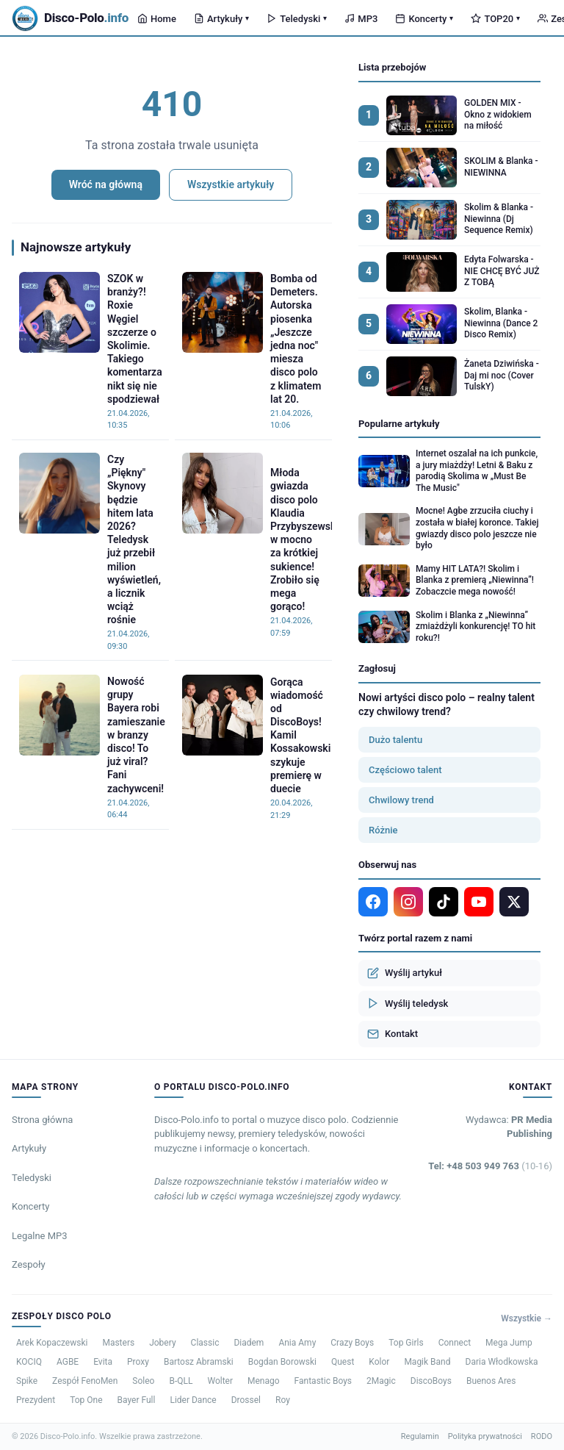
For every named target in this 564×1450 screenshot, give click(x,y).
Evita (102, 1362)
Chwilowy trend (401, 799)
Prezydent (35, 1400)
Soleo (143, 1381)
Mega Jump (508, 1343)
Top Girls (405, 1343)
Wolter (220, 1381)
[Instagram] (408, 901)
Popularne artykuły (399, 423)
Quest (342, 1362)
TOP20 (495, 18)
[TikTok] (443, 901)
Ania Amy (297, 1343)
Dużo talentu (395, 739)
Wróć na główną (105, 184)
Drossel (246, 1400)
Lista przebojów (392, 67)
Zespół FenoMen (85, 1381)
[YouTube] (479, 901)
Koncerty (424, 18)
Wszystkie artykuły (230, 184)
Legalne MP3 (40, 1235)
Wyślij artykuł (404, 973)
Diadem (249, 1343)
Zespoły (29, 1264)
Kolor (379, 1362)
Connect (454, 1343)
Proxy (138, 1362)
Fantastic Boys (323, 1381)
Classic (205, 1343)
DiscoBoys (431, 1381)
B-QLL (180, 1381)
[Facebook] (373, 901)
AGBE (68, 1362)
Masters (118, 1343)
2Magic (381, 1381)
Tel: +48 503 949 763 (490, 1165)
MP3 (360, 18)
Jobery (162, 1343)
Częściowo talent (405, 769)
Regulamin (420, 1436)
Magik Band (427, 1362)
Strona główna (42, 1119)
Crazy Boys (352, 1343)
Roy (282, 1400)
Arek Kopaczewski (51, 1343)
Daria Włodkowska (502, 1362)
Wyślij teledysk (407, 1003)
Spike (26, 1381)
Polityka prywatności (485, 1436)
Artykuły (221, 18)
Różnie (383, 830)
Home (156, 18)
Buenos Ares (491, 1381)
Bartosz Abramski (199, 1362)
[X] (514, 901)
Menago (263, 1381)
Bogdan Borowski (282, 1362)
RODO (541, 1436)
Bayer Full (137, 1400)
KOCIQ (29, 1362)
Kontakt (392, 1034)
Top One (86, 1400)
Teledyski (297, 18)
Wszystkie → (526, 1318)
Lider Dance (193, 1400)
